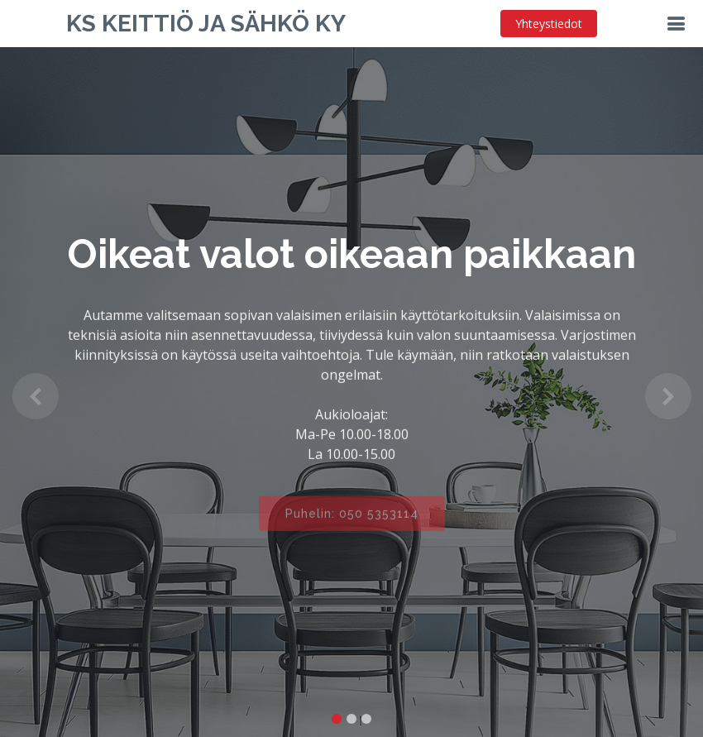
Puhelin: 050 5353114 (351, 520)
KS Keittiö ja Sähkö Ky (206, 23)
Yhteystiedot (548, 23)
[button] (35, 396)
